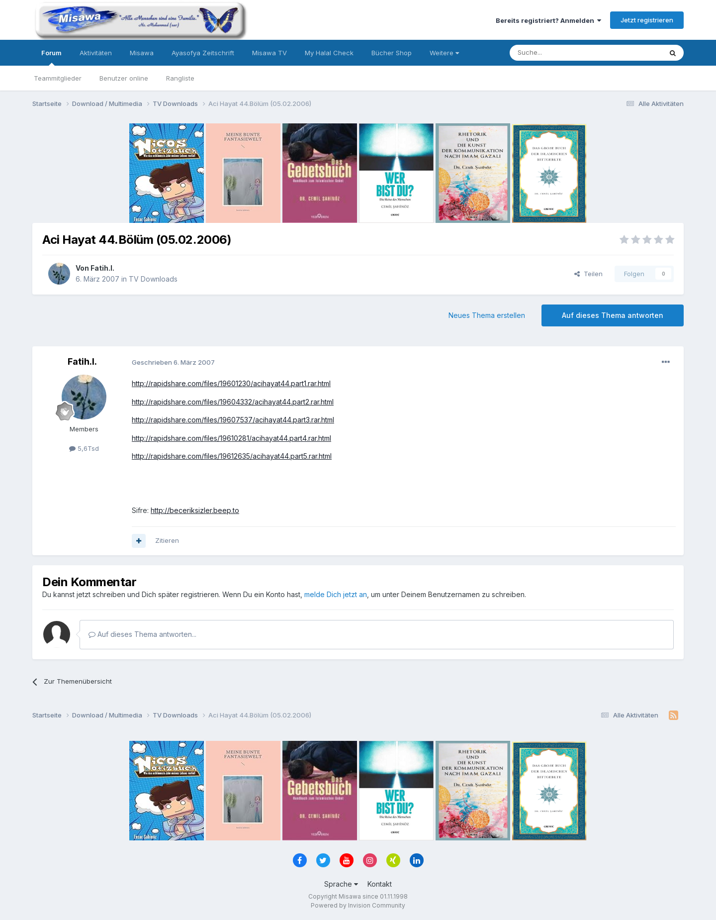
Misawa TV (269, 53)
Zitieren (167, 540)
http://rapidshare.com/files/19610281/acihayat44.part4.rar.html (231, 438)
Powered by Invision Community (358, 905)
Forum (51, 57)
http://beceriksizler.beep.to (195, 510)
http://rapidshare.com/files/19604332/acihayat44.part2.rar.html (233, 402)
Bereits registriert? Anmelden (548, 20)
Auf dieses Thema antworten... (142, 634)
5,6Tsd (84, 448)
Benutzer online (123, 78)
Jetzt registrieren (647, 20)
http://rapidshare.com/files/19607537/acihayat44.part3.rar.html (233, 419)
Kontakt (379, 884)
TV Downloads (153, 279)
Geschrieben (173, 362)
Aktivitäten (96, 53)
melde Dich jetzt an (335, 594)
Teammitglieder (58, 78)
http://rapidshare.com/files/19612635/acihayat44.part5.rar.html (232, 456)
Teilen (588, 274)
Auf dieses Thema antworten (612, 315)
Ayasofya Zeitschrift (203, 53)
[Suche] (554, 53)
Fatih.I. (102, 268)
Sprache (341, 884)
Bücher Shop (391, 53)
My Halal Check (329, 53)
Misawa (142, 53)
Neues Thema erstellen (486, 315)
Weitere (444, 53)
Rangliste (180, 78)
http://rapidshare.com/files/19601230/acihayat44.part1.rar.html (231, 383)
